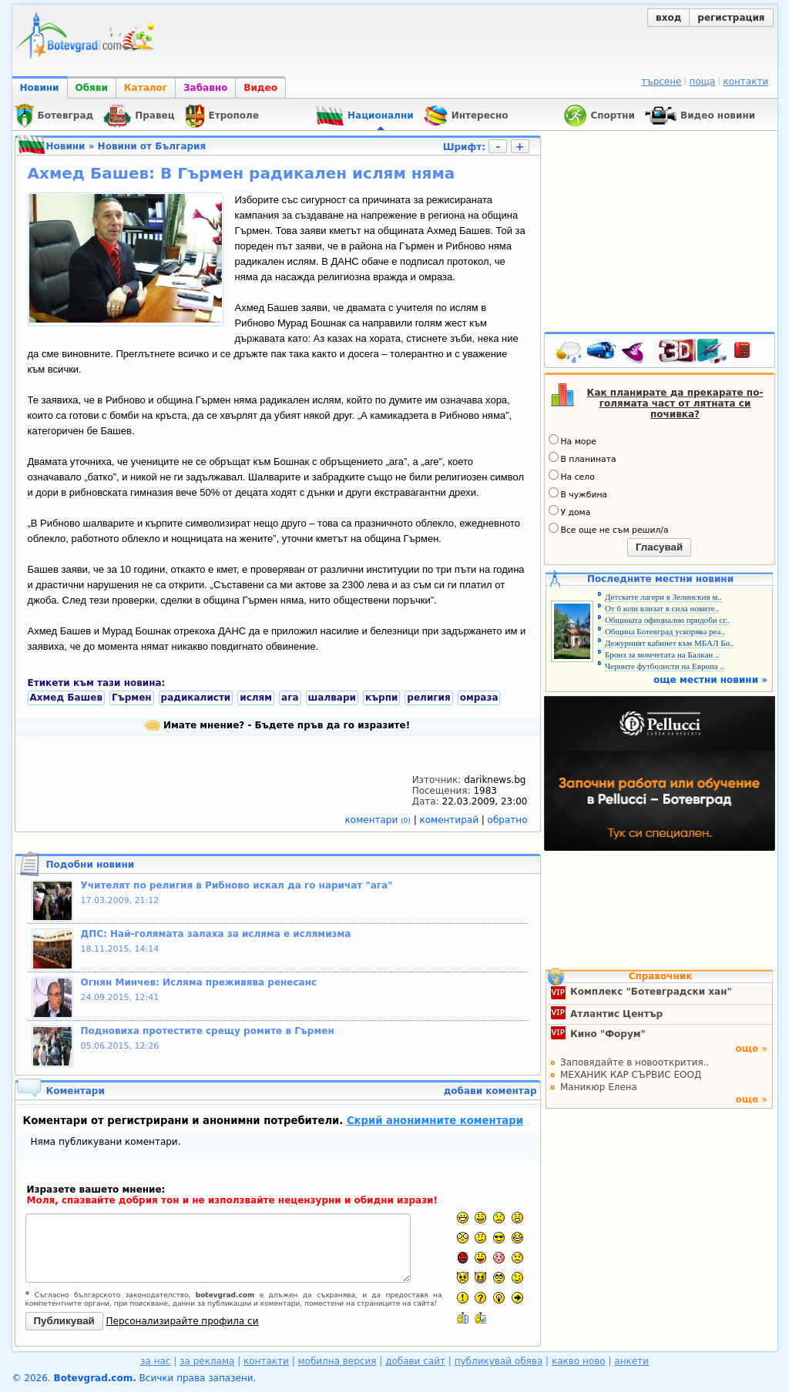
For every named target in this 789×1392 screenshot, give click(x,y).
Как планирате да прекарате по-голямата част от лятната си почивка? (675, 403)
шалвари (332, 697)
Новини (39, 87)
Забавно (205, 87)
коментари (379, 820)
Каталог (145, 87)
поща (703, 81)
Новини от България (152, 146)
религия (428, 697)
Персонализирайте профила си (182, 1321)
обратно (508, 820)
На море (572, 440)
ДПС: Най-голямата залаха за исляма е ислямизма (216, 934)
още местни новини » (710, 679)
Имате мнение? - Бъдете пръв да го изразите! (277, 725)
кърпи (381, 697)
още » (751, 1048)
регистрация (730, 17)
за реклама (207, 1361)
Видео (260, 87)
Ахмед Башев (66, 697)
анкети (631, 1361)
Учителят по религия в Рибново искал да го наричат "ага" (237, 885)
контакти (745, 81)
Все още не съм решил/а (609, 529)
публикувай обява (499, 1361)
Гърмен (132, 697)
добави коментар (490, 1091)
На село (572, 476)
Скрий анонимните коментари (435, 1120)
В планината (582, 458)
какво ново (579, 1361)
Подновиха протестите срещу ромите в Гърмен (207, 1031)
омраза (479, 697)
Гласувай (659, 547)
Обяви (92, 87)
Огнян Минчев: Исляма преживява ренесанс (199, 982)
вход (668, 17)
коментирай (451, 820)
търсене (661, 81)
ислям (256, 697)
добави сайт (415, 1361)
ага (289, 697)
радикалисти (196, 697)
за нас (155, 1361)
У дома (570, 511)
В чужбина (578, 493)
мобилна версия (337, 1361)
